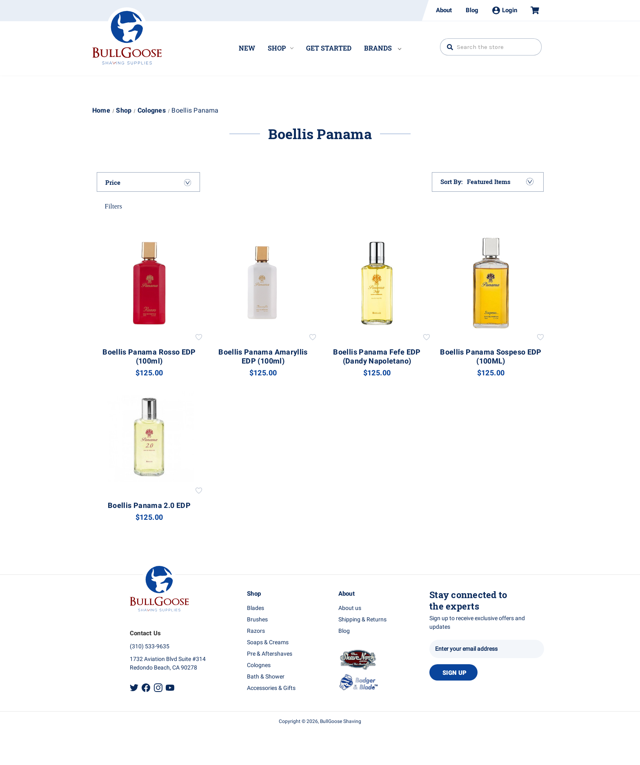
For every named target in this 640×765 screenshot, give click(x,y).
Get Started (328, 48)
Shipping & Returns (362, 619)
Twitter (134, 687)
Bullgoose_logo (127, 36)
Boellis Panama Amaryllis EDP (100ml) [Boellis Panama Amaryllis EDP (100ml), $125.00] (263, 357)
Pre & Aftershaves (269, 654)
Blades (255, 608)
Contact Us (145, 633)
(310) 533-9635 (149, 646)
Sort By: (451, 181)
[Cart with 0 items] (531, 10)
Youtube (170, 687)
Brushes (257, 619)
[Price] (148, 182)
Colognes (259, 665)
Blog (472, 10)
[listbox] (499, 181)
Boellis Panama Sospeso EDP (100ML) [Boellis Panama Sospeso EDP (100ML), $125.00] (490, 357)
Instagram (158, 687)
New (247, 48)
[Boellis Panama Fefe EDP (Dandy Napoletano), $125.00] (377, 283)
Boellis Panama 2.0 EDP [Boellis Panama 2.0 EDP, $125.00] (149, 505)
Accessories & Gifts (271, 688)
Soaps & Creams (268, 642)
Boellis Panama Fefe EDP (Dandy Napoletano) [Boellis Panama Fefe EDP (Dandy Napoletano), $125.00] (376, 357)
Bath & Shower (265, 676)
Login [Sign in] (504, 10)
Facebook (146, 687)
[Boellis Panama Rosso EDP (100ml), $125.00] (149, 283)
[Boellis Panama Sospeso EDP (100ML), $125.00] (491, 283)
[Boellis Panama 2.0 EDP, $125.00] (149, 436)
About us (349, 608)
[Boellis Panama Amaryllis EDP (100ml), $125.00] (263, 283)
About (444, 10)
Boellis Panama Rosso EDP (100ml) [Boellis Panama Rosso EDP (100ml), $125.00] (149, 357)
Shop (280, 48)
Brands (382, 48)
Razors (256, 631)
